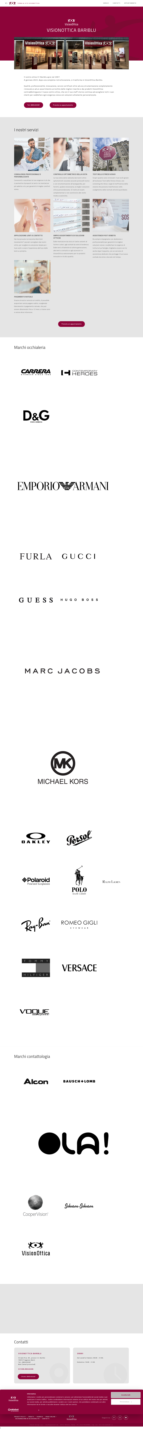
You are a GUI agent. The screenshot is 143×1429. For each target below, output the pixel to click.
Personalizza (32, 1425)
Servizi (106, 3)
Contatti (116, 3)
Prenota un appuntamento (64, 105)
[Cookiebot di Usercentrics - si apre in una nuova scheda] (13, 1425)
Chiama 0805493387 (28, 1376)
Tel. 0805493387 (33, 105)
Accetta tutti (125, 1410)
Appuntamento (130, 3)
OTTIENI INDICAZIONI (25, 1369)
